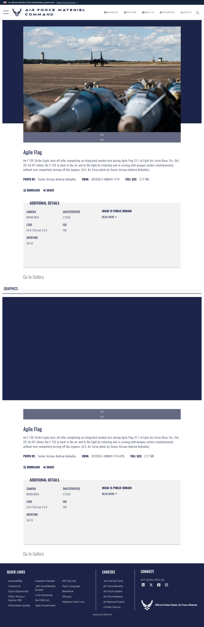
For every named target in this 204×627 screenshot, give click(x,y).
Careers (108, 572)
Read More (108, 217)
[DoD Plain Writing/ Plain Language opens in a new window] (71, 586)
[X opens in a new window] (151, 584)
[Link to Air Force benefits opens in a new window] (111, 586)
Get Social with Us (152, 579)
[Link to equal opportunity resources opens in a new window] (16, 591)
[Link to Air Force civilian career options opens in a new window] (110, 606)
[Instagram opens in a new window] (166, 584)
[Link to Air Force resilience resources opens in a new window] (68, 591)
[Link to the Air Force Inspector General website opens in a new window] (44, 581)
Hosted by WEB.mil (102, 613)
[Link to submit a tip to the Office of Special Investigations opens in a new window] (69, 581)
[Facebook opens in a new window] (158, 584)
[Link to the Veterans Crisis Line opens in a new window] (73, 601)
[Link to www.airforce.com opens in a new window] (111, 581)
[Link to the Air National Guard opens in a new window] (112, 601)
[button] (68, 2)
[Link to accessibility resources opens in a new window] (14, 581)
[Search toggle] (198, 12)
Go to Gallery (33, 276)
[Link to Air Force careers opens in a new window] (111, 591)
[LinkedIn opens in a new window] (143, 584)
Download (31, 190)
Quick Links (16, 572)
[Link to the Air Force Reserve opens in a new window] (111, 596)
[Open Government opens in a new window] (44, 605)
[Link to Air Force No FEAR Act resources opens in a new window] (42, 599)
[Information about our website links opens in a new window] (43, 594)
